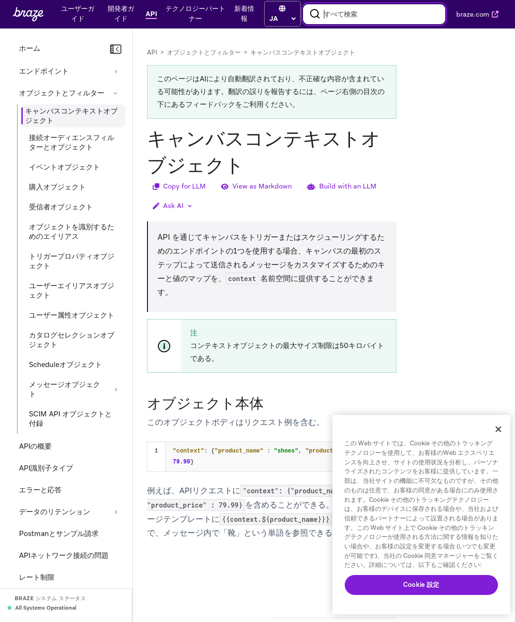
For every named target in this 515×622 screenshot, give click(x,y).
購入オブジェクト (57, 187)
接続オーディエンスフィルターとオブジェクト (71, 142)
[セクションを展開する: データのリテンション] (115, 512)
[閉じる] (498, 429)
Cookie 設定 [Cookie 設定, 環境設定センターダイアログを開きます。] (421, 585)
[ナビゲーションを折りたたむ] (115, 49)
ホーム (29, 48)
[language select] (282, 18)
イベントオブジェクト (64, 167)
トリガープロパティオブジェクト (71, 261)
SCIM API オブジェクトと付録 (70, 418)
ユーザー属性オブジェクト (71, 315)
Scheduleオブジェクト (65, 364)
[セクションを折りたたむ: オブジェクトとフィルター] (115, 93)
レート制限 (37, 577)
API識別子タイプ (46, 468)
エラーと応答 (40, 490)
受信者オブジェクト (61, 207)
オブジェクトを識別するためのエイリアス (71, 231)
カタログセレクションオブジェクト (71, 339)
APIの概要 (35, 446)
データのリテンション (54, 512)
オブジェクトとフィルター (61, 93)
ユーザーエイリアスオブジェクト (71, 290)
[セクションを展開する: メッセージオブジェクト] (115, 389)
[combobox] (374, 14)
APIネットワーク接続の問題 (64, 555)
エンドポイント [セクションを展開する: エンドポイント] (44, 71)
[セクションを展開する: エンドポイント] (115, 71)
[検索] (315, 14)
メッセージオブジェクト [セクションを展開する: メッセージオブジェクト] (64, 389)
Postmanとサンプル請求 (59, 533)
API (152, 52)
